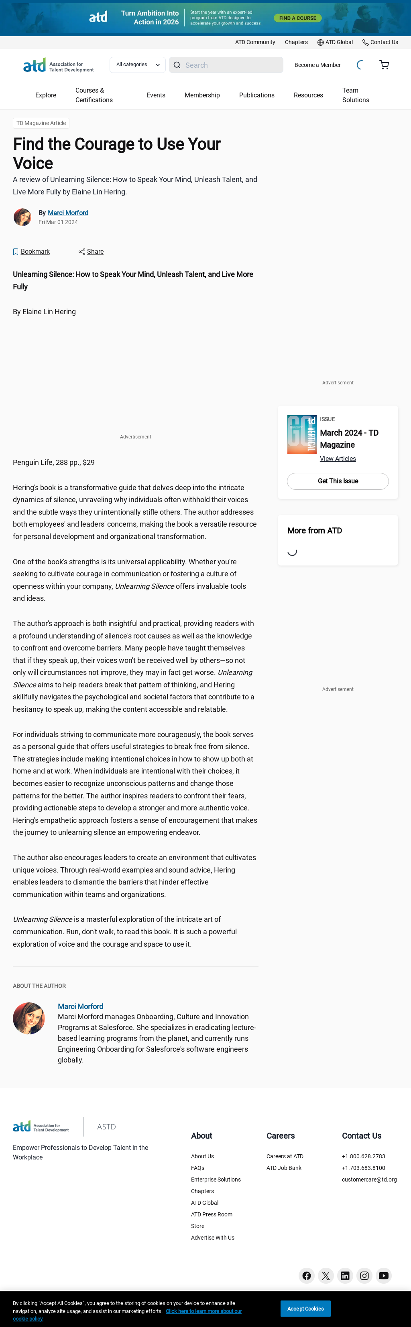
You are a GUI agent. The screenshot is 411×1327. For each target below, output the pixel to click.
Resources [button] (308, 95)
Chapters (202, 1191)
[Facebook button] (307, 1276)
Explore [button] (45, 95)
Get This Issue (338, 481)
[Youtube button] (384, 1276)
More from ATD (314, 530)
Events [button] (155, 95)
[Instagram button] (364, 1276)
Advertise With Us (212, 1237)
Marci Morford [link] (68, 213)
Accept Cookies (305, 1308)
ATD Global (204, 1203)
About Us (202, 1156)
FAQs (197, 1168)
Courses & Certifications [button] (94, 95)
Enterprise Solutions (216, 1179)
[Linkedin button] (345, 1276)
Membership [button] (202, 95)
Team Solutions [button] (355, 95)
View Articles (338, 459)
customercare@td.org (369, 1179)
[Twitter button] (326, 1276)
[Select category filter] (138, 65)
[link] (255, 42)
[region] (205, 1309)
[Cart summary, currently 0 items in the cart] (387, 65)
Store (197, 1226)
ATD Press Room (211, 1214)
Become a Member (318, 65)
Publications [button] (257, 95)
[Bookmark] (31, 252)
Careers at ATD (285, 1156)
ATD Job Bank (284, 1168)
